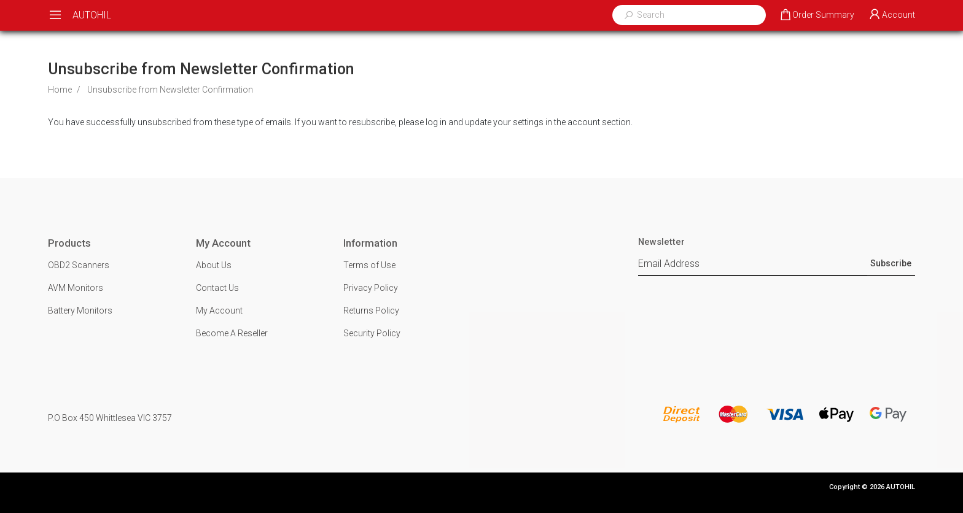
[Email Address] (752, 264)
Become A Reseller (232, 333)
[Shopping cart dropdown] (816, 15)
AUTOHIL (91, 15)
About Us (214, 265)
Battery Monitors (80, 310)
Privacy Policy (370, 288)
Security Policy (371, 333)
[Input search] (697, 15)
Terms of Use (369, 265)
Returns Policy (371, 310)
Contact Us (217, 288)
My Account (219, 310)
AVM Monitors (75, 288)
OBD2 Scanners (78, 265)
